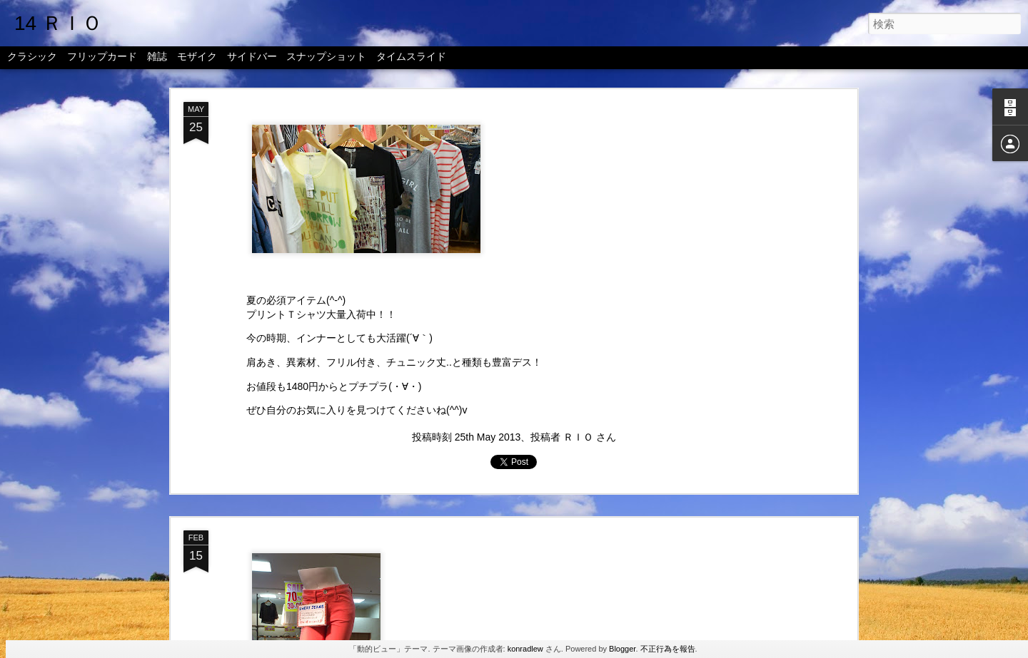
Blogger (622, 648)
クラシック (32, 58)
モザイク (197, 58)
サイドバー (252, 58)
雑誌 (157, 58)
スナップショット (326, 58)
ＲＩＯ (578, 437)
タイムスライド (411, 58)
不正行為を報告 (667, 648)
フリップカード (102, 58)
